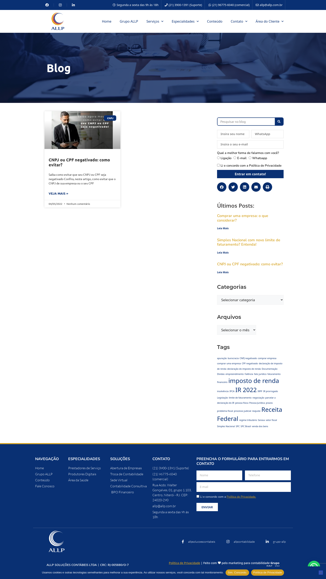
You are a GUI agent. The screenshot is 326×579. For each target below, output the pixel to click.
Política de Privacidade (265, 165)
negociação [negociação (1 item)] (258, 397)
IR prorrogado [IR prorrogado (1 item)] (270, 391)
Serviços (154, 21)
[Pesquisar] (279, 121)
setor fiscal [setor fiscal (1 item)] (271, 420)
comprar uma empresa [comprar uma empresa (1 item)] (229, 363)
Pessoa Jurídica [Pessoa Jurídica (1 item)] (257, 402)
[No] (321, 572)
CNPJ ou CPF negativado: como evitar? (79, 162)
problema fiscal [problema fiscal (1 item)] (225, 411)
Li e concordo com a (251, 165)
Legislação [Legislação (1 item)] (222, 397)
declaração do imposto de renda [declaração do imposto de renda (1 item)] (244, 368)
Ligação (226, 158)
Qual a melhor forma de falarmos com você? (248, 153)
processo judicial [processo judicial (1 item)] (242, 411)
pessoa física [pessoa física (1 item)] (241, 402)
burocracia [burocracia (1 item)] (233, 358)
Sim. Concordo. (237, 572)
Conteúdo (214, 21)
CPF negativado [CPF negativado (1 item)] (250, 363)
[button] (221, 187)
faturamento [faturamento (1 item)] (273, 374)
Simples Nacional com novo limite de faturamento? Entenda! (248, 242)
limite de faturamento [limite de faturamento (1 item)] (240, 397)
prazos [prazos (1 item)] (269, 402)
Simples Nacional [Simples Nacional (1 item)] (226, 426)
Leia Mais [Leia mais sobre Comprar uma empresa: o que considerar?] (223, 228)
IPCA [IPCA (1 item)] (232, 391)
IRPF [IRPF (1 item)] (260, 391)
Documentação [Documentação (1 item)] (270, 368)
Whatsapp (259, 158)
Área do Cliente (270, 21)
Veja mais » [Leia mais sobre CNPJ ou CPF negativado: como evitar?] (58, 193)
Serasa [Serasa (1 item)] (261, 420)
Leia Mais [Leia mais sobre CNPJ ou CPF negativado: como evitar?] (223, 272)
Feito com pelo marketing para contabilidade (241, 564)
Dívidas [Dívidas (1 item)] (221, 374)
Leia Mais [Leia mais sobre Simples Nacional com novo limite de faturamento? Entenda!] (223, 252)
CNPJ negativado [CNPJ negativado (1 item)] (248, 358)
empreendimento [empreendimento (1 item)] (235, 374)
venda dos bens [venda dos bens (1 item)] (260, 426)
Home (106, 21)
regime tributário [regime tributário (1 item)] (248, 420)
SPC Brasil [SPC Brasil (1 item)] (246, 426)
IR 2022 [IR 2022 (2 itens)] (246, 390)
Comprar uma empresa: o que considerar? (242, 218)
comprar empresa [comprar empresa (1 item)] (267, 358)
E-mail (242, 158)
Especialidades (185, 21)
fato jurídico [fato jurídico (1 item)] (260, 374)
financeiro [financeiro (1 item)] (222, 382)
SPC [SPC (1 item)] (238, 426)
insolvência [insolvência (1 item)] (223, 391)
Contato (239, 21)
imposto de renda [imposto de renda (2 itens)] (253, 381)
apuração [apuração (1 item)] (222, 358)
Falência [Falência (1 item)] (249, 374)
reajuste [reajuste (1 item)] (256, 411)
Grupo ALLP (129, 21)
